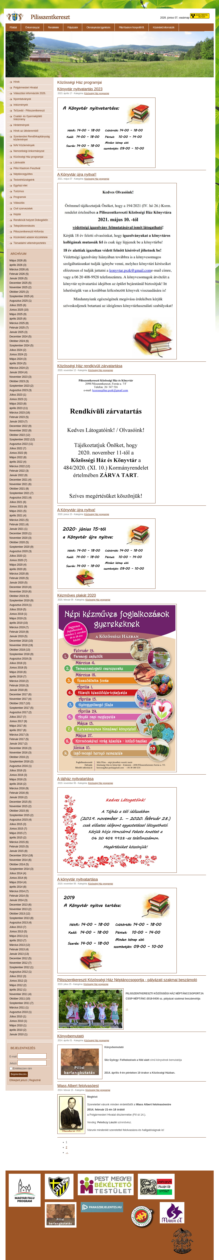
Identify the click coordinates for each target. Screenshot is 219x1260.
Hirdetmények (21, 125)
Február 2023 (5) (19, 417)
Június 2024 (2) (18, 354)
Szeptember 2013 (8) (22, 918)
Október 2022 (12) (20, 434)
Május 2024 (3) (18, 358)
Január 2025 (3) (19, 332)
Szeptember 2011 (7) (22, 1003)
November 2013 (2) (20, 909)
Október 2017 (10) (20, 703)
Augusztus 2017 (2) (21, 712)
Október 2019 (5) (19, 596)
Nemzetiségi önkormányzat (29, 151)
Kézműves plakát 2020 (76, 595)
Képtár (17, 214)
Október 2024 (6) (19, 341)
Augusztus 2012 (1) (21, 971)
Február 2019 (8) (19, 631)
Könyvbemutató (70, 1036)
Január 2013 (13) (19, 953)
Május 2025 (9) (18, 314)
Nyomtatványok (22, 99)
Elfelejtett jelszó (18, 1080)
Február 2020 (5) (19, 578)
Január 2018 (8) (19, 689)
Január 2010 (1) (19, 1034)
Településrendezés (24, 225)
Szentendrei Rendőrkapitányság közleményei (32, 138)
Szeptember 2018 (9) (22, 654)
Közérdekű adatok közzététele (31, 237)
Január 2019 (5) (19, 636)
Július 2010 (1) (18, 1016)
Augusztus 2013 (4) (21, 922)
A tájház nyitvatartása (75, 779)
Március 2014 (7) (19, 891)
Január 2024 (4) (19, 372)
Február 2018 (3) (19, 685)
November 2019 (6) (20, 591)
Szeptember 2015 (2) (22, 815)
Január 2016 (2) (19, 797)
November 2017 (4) (20, 698)
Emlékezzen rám (21, 1068)
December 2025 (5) (20, 282)
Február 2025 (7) (19, 327)
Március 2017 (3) (19, 734)
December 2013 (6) (20, 904)
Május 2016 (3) (18, 779)
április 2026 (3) (18, 265)
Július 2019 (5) (18, 609)
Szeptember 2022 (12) (22, 439)
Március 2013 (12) (20, 944)
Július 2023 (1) (18, 394)
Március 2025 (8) (19, 323)
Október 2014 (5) (19, 864)
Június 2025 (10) (19, 309)
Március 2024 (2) (19, 367)
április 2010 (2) (18, 1029)
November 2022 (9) (20, 430)
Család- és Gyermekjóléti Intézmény (28, 118)
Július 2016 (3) (18, 770)
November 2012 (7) (20, 962)
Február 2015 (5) (19, 846)
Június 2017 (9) (18, 721)
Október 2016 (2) (19, 757)
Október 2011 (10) (20, 998)
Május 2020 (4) (18, 564)
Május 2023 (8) (18, 403)
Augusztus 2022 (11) (21, 443)
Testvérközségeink (24, 179)
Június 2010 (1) (18, 1021)
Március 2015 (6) (19, 842)
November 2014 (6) (20, 859)
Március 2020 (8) (19, 573)
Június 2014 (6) (18, 877)
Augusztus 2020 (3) (21, 551)
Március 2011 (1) (19, 1007)
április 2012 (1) (18, 989)
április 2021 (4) (18, 515)
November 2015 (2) (20, 806)
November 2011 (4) (20, 994)
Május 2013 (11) (19, 936)
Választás (19, 202)
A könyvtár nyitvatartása (77, 879)
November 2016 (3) (20, 752)
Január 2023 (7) (19, 421)
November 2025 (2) (20, 287)
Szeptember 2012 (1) (22, 967)
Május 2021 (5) (18, 511)
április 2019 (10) (19, 622)
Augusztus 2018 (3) (21, 658)
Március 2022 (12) (20, 466)
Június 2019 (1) (18, 613)
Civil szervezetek (23, 208)
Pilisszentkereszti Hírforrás (29, 231)
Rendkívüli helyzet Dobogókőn (31, 220)
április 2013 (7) (18, 940)
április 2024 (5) (18, 363)
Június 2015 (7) (18, 828)
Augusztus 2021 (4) (21, 497)
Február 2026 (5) (19, 273)
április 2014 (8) (18, 886)
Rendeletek (53, 27)
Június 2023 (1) (18, 399)
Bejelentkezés (19, 1074)
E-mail (13, 1056)
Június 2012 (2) (18, 980)
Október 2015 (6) (19, 810)
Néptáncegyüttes (23, 174)
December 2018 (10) (21, 640)
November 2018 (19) (21, 645)
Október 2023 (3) (19, 381)
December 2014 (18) (21, 855)
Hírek (17, 81)
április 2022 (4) (18, 461)
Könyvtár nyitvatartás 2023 (80, 89)
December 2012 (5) (20, 958)
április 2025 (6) (18, 318)
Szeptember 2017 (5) (22, 707)
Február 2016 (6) (19, 792)
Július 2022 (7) (18, 448)
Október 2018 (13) (20, 649)
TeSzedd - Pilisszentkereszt (29, 110)
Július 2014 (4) (18, 873)
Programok (20, 197)
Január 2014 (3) (19, 900)
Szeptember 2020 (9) (22, 546)
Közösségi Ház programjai (28, 156)
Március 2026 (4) (19, 269)
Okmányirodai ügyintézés (98, 27)
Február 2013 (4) (19, 949)
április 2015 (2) (18, 837)
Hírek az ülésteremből (26, 130)
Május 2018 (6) (18, 672)
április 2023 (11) (19, 408)
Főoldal (13, 27)
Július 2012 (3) (18, 976)
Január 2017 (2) (19, 743)
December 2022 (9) (20, 426)
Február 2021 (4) (19, 524)
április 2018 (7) (18, 676)
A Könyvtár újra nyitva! (76, 510)
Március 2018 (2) (19, 681)
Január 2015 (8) (19, 851)
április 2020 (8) (18, 569)
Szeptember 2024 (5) (22, 345)
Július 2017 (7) (18, 716)
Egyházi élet (20, 185)
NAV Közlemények (24, 145)
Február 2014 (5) (19, 895)
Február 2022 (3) (19, 470)
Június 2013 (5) (18, 931)
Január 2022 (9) (19, 475)
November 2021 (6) (20, 484)
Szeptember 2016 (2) (22, 761)
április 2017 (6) (18, 730)
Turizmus (19, 191)
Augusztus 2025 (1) (21, 300)
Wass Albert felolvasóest (78, 1086)
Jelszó (13, 1063)
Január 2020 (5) (19, 582)
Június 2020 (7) (18, 560)
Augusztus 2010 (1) (21, 1012)
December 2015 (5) (20, 801)
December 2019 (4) (20, 587)
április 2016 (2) (18, 783)
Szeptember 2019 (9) (22, 600)
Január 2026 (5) (19, 278)
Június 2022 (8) (18, 452)
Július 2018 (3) (18, 663)
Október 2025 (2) (19, 291)
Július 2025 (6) (18, 305)
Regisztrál (35, 1080)
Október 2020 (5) (19, 542)
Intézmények (21, 104)
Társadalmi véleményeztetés (30, 243)
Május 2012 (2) (18, 985)
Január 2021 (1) (19, 528)
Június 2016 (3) (18, 774)
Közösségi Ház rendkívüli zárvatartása (89, 366)
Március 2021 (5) (19, 519)
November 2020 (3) (20, 537)
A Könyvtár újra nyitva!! (76, 174)
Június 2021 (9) (18, 506)
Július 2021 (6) (18, 502)
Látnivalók (19, 162)
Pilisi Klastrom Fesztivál (27, 168)
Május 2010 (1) (18, 1025)
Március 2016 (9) (19, 788)
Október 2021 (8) (19, 488)
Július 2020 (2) (18, 555)
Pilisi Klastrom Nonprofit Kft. (131, 27)
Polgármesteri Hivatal (26, 87)
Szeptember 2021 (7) (22, 493)
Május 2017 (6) (18, 725)
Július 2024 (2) (18, 349)
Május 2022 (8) (18, 457)
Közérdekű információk (163, 27)
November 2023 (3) (20, 376)
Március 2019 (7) (19, 627)
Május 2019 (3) (18, 618)
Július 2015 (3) (18, 824)
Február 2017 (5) (19, 739)
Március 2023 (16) (20, 412)
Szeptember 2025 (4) (22, 296)
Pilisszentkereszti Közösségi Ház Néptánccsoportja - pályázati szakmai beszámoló (127, 980)
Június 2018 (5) (18, 667)
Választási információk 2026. (30, 93)
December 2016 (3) (20, 748)
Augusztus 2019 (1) (21, 604)
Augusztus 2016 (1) (21, 766)
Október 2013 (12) (20, 913)
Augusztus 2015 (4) (21, 819)
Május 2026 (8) (18, 260)
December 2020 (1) (20, 533)
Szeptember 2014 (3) (22, 868)
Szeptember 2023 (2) (22, 385)
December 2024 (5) (20, 336)
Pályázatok (73, 27)
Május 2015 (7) (18, 833)
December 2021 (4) (20, 479)
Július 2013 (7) (18, 927)
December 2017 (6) (20, 694)
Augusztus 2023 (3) (21, 390)
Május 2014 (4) (18, 882)
